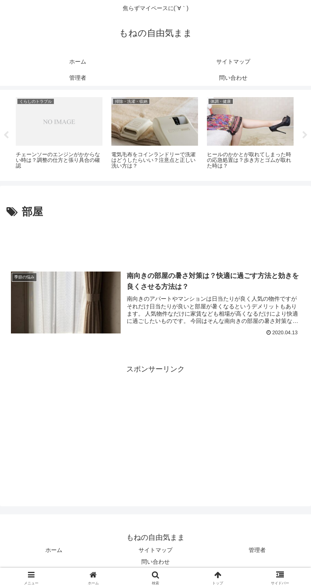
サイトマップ (155, 550)
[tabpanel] (59, 134)
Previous (6, 135)
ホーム (53, 550)
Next (305, 135)
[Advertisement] (155, 243)
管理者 (257, 550)
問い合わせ (155, 561)
